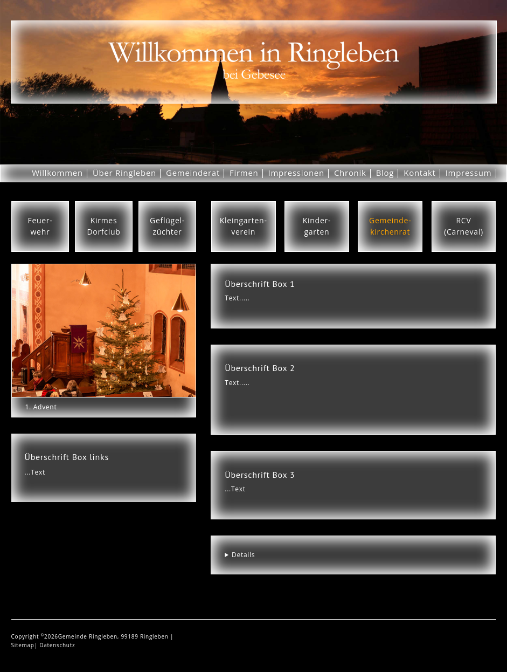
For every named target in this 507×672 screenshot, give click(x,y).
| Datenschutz (54, 645)
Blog (385, 172)
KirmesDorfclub (103, 226)
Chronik (350, 172)
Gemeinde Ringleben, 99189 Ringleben (114, 636)
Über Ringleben (124, 172)
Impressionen (296, 172)
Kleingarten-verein (243, 226)
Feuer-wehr (39, 226)
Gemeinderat (193, 172)
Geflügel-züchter (167, 226)
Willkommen (57, 172)
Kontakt (419, 172)
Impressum (469, 172)
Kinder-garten (317, 226)
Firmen (244, 172)
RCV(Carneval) (463, 226)
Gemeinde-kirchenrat (390, 226)
